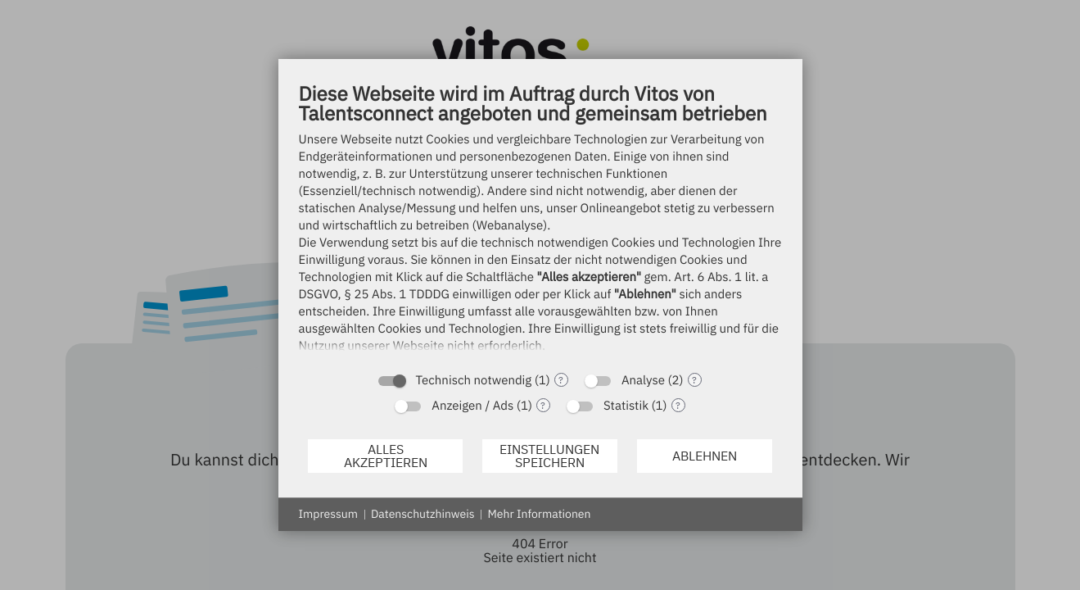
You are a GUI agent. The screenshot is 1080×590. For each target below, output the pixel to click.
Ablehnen (704, 455)
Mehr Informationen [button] (538, 513)
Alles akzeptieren (385, 455)
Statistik (625, 406)
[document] (540, 222)
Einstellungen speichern (549, 455)
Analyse (643, 380)
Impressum (328, 513)
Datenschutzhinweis (423, 513)
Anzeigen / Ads (472, 406)
